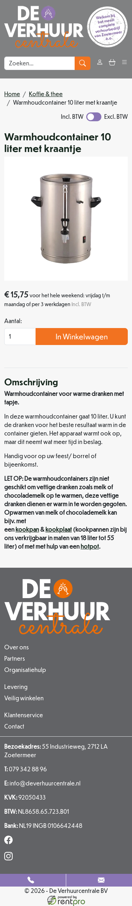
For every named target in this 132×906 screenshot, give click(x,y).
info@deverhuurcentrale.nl (42, 783)
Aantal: (13, 321)
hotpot (90, 546)
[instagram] (9, 858)
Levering (15, 686)
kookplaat (58, 529)
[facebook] (9, 842)
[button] (124, 63)
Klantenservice (23, 715)
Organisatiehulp (25, 669)
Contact (14, 726)
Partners (14, 658)
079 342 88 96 (25, 769)
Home (12, 94)
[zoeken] (82, 63)
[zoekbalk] (39, 63)
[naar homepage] (66, 27)
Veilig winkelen (24, 698)
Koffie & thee (46, 94)
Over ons (16, 647)
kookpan (27, 529)
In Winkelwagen (82, 336)
